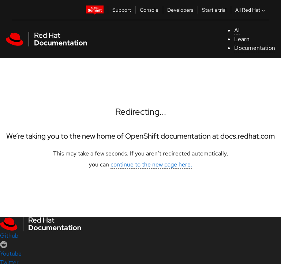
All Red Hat (251, 10)
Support (121, 10)
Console (149, 10)
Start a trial (214, 10)
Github (9, 235)
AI (237, 30)
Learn (242, 39)
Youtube (11, 253)
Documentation (254, 48)
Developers (180, 10)
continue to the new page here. (151, 164)
